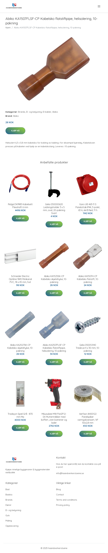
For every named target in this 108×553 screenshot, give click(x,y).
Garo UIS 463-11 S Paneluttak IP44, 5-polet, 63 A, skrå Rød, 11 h (88, 207)
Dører (8, 505)
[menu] (99, 6)
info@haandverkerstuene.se (70, 473)
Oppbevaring (11, 526)
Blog (58, 489)
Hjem (8, 27)
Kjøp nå (15, 130)
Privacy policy (63, 505)
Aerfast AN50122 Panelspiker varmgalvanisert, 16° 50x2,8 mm (87, 418)
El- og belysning (34, 112)
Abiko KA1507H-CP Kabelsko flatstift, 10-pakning (88, 279)
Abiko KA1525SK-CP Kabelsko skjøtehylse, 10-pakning (54, 279)
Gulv (7, 515)
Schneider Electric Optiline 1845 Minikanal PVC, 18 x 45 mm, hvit (20, 279)
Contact (60, 494)
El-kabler (47, 112)
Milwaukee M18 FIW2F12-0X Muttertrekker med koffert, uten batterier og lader (54, 418)
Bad (7, 489)
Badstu (8, 494)
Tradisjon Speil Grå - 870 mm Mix (20, 415)
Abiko (55, 112)
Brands (21, 112)
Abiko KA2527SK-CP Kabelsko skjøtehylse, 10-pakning (20, 348)
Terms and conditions (66, 499)
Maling (8, 520)
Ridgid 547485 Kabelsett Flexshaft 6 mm (20, 206)
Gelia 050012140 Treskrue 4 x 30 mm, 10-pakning (88, 348)
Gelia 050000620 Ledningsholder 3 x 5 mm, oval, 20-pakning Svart (54, 209)
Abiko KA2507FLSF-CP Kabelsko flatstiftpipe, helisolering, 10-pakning (54, 348)
